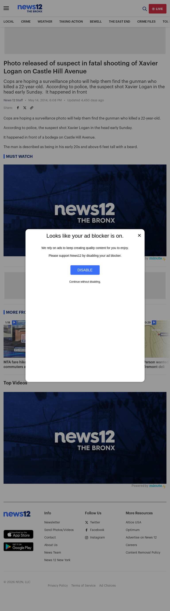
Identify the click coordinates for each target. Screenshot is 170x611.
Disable (85, 270)
